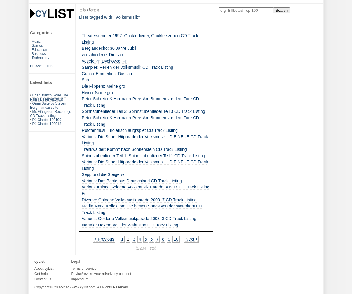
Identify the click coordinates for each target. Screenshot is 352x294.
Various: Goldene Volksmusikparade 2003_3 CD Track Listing (139, 218)
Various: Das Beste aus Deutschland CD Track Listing (132, 181)
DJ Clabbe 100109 (46, 120)
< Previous (104, 239)
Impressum (79, 279)
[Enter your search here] (246, 10)
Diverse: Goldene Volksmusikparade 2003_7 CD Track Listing (139, 200)
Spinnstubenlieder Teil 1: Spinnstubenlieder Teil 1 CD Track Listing (143, 155)
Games (37, 46)
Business (39, 54)
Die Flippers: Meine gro (103, 86)
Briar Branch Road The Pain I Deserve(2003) (49, 97)
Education (39, 50)
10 (176, 239)
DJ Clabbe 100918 (46, 124)
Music (36, 41)
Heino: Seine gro (97, 92)
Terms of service (83, 269)
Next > (191, 239)
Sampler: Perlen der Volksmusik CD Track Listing (127, 67)
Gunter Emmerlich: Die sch (107, 73)
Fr (84, 193)
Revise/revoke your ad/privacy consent (101, 274)
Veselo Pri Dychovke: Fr (104, 61)
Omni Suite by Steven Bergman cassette (48, 105)
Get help (41, 274)
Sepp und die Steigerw (103, 174)
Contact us (42, 279)
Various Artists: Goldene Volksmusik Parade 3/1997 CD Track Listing (145, 187)
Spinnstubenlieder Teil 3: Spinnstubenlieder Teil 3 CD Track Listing (143, 111)
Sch (85, 79)
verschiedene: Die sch (102, 54)
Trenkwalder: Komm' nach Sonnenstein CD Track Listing (134, 149)
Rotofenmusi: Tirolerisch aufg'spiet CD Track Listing (130, 130)
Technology (40, 58)
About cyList (43, 269)
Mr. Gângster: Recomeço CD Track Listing (50, 114)
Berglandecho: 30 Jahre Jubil (109, 48)
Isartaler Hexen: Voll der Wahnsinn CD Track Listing (130, 225)
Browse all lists (41, 66)
